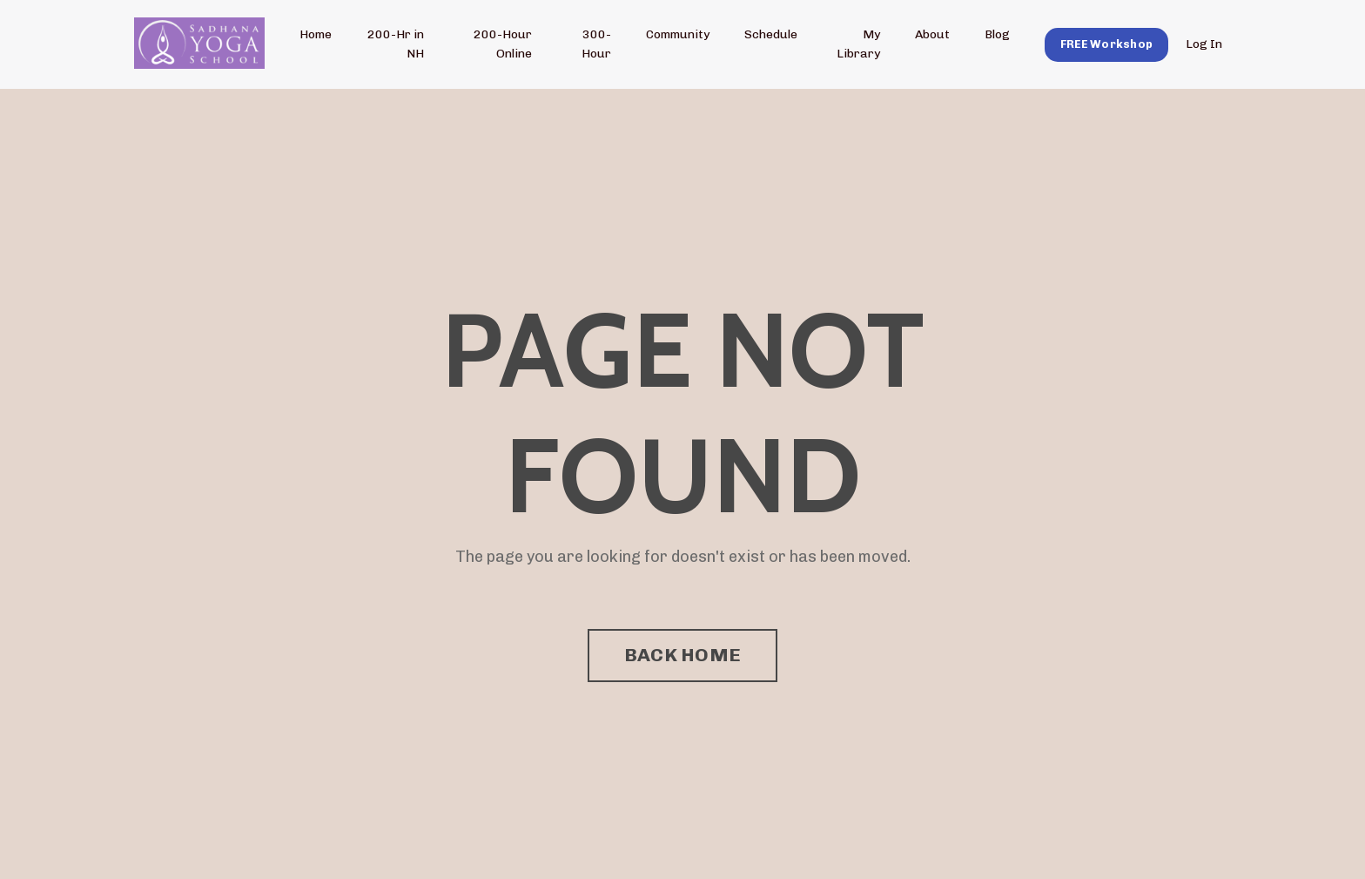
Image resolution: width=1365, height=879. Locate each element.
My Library (858, 44)
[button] (1106, 44)
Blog (997, 34)
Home (315, 34)
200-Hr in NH (395, 44)
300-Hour (596, 44)
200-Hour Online (503, 44)
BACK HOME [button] (682, 655)
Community (677, 34)
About (932, 34)
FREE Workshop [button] (1106, 44)
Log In (1204, 44)
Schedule (770, 34)
